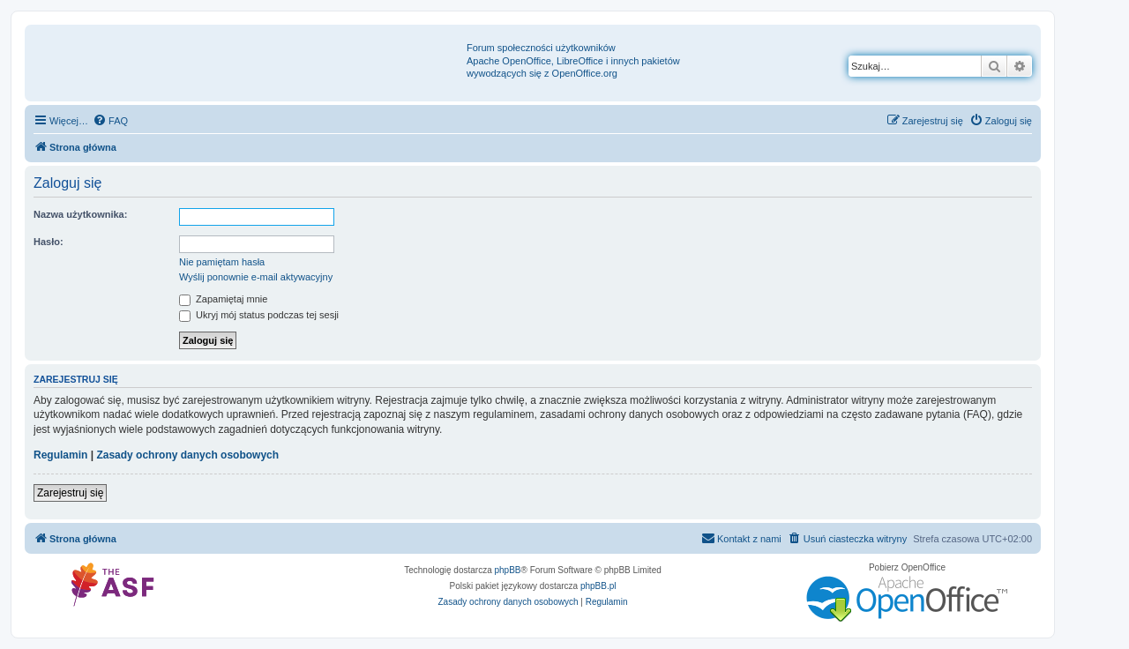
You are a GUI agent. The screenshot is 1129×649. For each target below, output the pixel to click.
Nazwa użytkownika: (80, 214)
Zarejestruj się (70, 493)
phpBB (508, 570)
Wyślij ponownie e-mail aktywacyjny (256, 277)
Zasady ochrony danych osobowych (187, 455)
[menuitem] (110, 120)
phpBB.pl (598, 586)
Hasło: (49, 241)
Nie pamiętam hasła (222, 262)
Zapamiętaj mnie (223, 299)
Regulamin (60, 455)
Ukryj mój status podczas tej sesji (259, 315)
